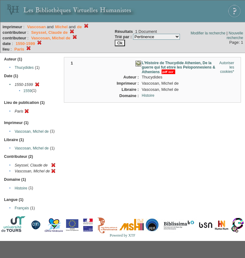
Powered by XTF (123, 235)
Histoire (21, 188)
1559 (27, 91)
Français (22, 208)
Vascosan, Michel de (32, 131)
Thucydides (24, 67)
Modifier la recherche (208, 33)
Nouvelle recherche (235, 35)
